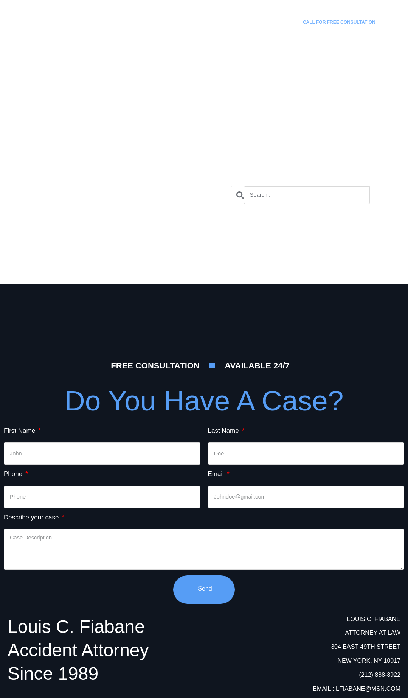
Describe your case (32, 517)
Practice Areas (190, 18)
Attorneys (237, 18)
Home (147, 18)
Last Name (224, 430)
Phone (14, 473)
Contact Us (280, 18)
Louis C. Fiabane (83, 8)
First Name (20, 430)
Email (217, 473)
